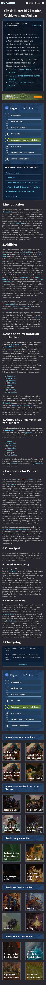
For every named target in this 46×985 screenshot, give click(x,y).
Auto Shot (8, 212)
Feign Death (13, 571)
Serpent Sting (27, 254)
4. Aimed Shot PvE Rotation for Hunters (23, 187)
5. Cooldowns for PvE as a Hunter (20, 191)
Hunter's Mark (10, 304)
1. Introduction (12, 173)
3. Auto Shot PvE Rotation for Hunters (22, 182)
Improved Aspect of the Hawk (15, 529)
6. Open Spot (11, 196)
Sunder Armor (23, 277)
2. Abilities (10, 177)
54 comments (36, 25)
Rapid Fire (29, 479)
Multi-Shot (38, 317)
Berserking (12, 484)
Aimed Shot (19, 223)
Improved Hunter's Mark (21, 306)
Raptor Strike (9, 614)
